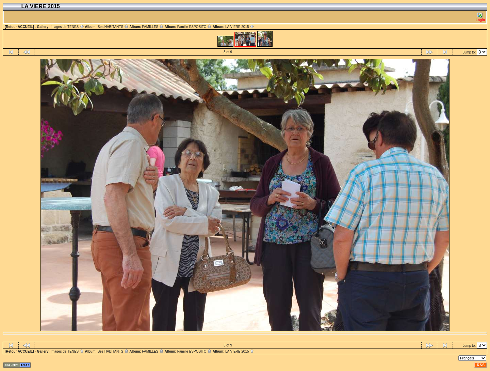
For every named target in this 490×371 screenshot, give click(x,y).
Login (480, 17)
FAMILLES (153, 27)
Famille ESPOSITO (194, 27)
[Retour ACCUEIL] (19, 27)
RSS (481, 365)
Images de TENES (67, 27)
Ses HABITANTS (113, 27)
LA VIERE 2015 (239, 27)
